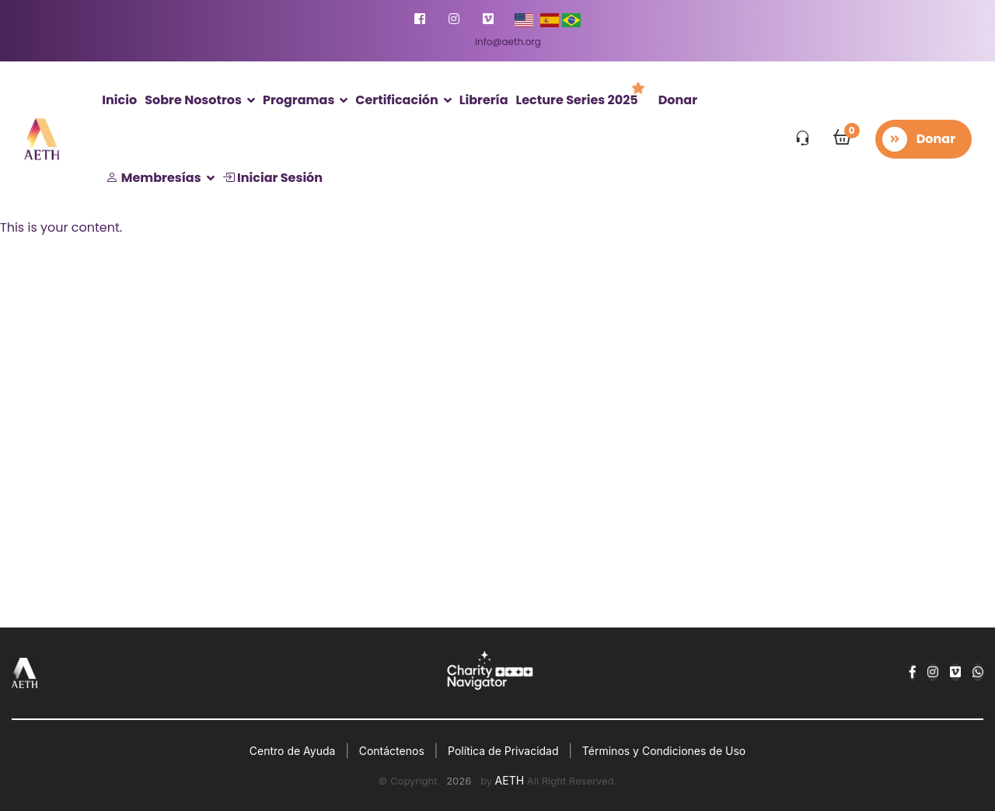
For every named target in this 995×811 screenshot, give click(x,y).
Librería (483, 100)
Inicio (119, 100)
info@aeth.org (508, 41)
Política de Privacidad (503, 750)
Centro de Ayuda (293, 750)
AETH (510, 780)
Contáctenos (391, 750)
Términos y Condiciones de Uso (663, 750)
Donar (677, 100)
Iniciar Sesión (272, 178)
